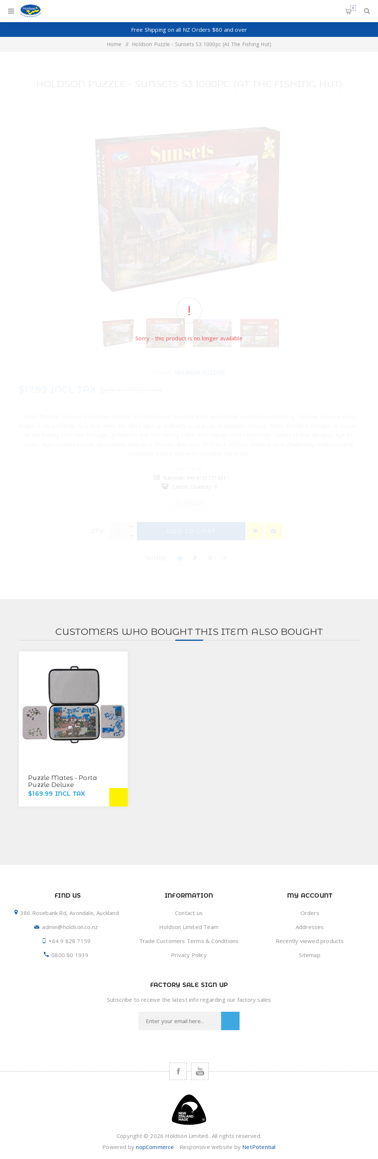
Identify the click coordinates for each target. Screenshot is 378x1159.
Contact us (189, 912)
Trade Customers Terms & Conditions (189, 941)
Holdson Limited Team (189, 927)
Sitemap (309, 955)
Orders (309, 912)
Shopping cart (353, 8)
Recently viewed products (310, 941)
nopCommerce (155, 1147)
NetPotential (258, 1147)
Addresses (310, 927)
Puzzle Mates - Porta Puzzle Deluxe (62, 781)
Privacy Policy (189, 955)
